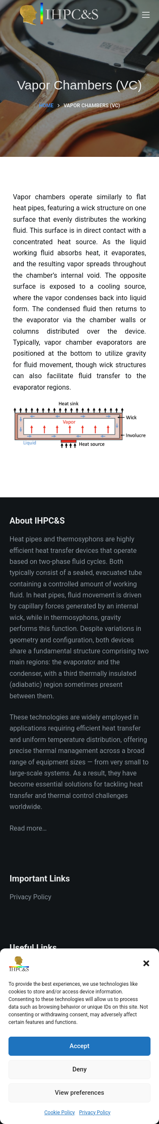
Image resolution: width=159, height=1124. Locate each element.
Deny (80, 1069)
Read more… (28, 828)
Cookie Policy (60, 1113)
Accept (79, 1046)
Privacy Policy (95, 1113)
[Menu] (146, 15)
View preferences (79, 1092)
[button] (146, 963)
